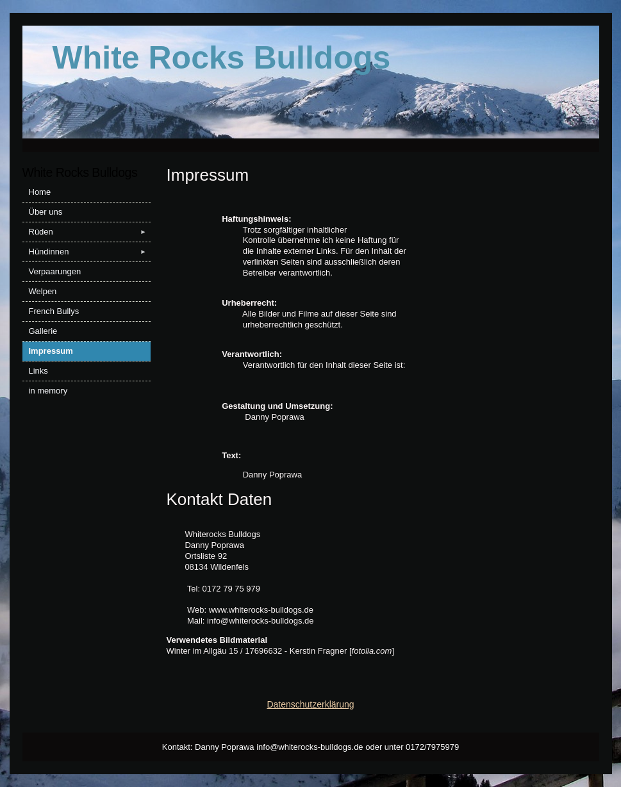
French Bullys (54, 311)
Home (40, 192)
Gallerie (43, 331)
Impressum (51, 351)
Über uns (46, 212)
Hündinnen (90, 252)
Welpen (43, 291)
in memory (48, 390)
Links (38, 371)
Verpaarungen (55, 271)
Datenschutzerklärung (310, 704)
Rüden (90, 232)
